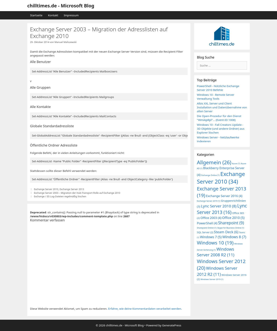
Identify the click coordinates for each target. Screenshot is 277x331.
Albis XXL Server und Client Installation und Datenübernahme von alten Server (222, 107)
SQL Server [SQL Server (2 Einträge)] (205, 232)
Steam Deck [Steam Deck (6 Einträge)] (226, 231)
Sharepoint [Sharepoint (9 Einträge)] (231, 222)
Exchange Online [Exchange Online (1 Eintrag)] (210, 175)
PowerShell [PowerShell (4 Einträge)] (207, 223)
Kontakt (53, 15)
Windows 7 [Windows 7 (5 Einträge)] (211, 237)
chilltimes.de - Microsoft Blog (60, 5)
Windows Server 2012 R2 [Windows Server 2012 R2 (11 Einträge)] (217, 271)
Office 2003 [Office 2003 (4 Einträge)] (211, 218)
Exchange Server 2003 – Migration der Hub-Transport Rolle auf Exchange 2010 (77, 192)
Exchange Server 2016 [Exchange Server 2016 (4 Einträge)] (224, 196)
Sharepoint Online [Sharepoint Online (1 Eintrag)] (207, 228)
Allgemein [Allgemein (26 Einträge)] (214, 162)
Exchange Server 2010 (46, 189)
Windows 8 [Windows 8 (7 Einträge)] (234, 236)
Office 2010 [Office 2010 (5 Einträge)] (233, 217)
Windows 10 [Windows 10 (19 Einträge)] (215, 242)
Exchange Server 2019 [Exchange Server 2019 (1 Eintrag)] (208, 201)
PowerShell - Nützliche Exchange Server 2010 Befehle (218, 88)
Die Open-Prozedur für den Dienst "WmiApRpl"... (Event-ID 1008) (219, 118)
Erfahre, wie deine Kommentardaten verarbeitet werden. (145, 308)
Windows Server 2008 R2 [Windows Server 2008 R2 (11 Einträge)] (215, 252)
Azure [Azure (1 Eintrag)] (236, 163)
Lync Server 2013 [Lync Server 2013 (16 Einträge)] (222, 209)
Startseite (36, 15)
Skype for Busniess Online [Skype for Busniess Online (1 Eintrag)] (230, 228)
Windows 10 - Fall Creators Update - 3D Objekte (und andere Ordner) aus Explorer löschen (220, 128)
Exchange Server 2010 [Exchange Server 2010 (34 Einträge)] (221, 177)
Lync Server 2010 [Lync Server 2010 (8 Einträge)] (219, 206)
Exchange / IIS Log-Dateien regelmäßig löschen (60, 196)
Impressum (71, 15)
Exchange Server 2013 (72, 189)
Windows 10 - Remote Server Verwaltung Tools (215, 96)
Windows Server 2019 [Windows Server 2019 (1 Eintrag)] (212, 279)
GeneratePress (171, 325)
